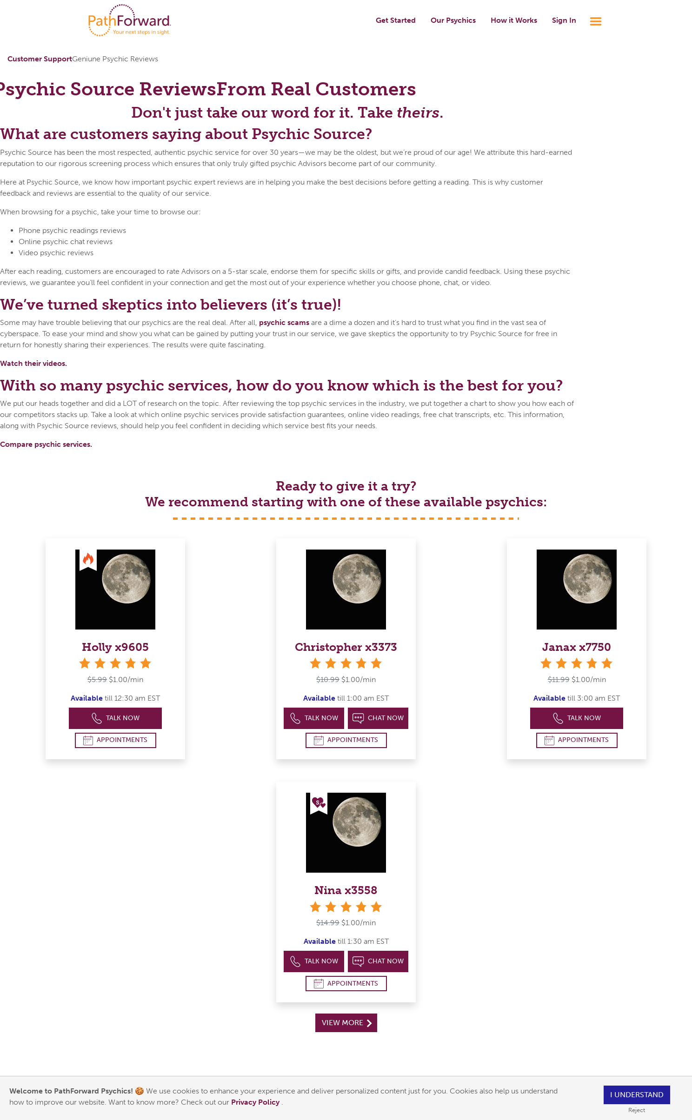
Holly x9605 (115, 647)
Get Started (396, 20)
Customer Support (39, 58)
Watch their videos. (33, 363)
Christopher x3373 (346, 647)
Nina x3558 (346, 890)
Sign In (564, 20)
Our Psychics (453, 20)
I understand (637, 1094)
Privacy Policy (256, 1102)
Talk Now (115, 718)
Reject (636, 1110)
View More (347, 1022)
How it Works (514, 20)
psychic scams (284, 322)
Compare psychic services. (46, 444)
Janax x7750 (576, 647)
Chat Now (378, 718)
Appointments (115, 740)
